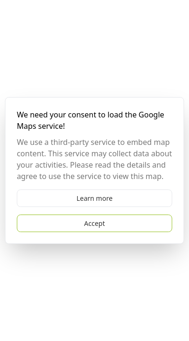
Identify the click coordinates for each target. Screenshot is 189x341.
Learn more (94, 198)
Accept (94, 223)
